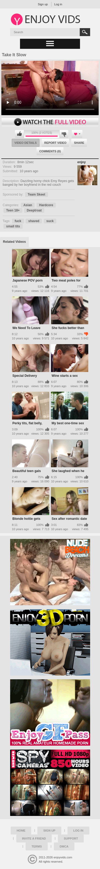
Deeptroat (34, 210)
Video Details (25, 142)
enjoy (81, 162)
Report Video (55, 142)
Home (21, 830)
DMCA (64, 846)
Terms (36, 846)
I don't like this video (63, 134)
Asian (27, 205)
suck (50, 221)
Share (79, 142)
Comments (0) (50, 151)
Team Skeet (36, 194)
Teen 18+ (13, 210)
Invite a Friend (34, 838)
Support (71, 838)
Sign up (43, 4)
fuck (18, 221)
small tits (13, 226)
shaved (33, 221)
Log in (58, 4)
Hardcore (46, 205)
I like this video (19, 134)
